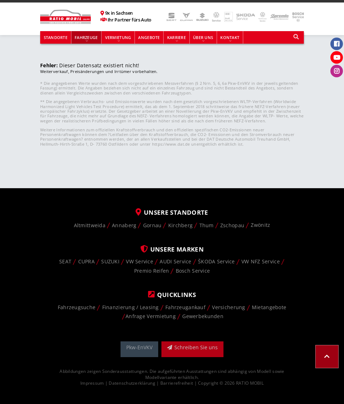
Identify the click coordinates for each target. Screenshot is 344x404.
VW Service (139, 261)
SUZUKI (110, 261)
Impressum (92, 383)
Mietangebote (269, 307)
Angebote (149, 37)
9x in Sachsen (119, 13)
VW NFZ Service (260, 261)
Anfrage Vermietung (151, 316)
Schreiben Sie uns (192, 347)
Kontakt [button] (229, 37)
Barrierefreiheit (176, 383)
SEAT (65, 261)
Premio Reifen (151, 270)
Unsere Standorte (172, 212)
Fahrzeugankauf (185, 307)
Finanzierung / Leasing (130, 307)
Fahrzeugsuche (77, 307)
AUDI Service (175, 261)
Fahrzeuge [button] (86, 37)
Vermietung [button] (118, 37)
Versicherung (228, 307)
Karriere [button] (176, 37)
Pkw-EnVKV (139, 347)
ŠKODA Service (216, 261)
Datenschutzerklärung (132, 383)
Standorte (56, 37)
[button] (327, 356)
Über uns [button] (203, 37)
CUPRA (86, 261)
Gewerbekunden (202, 316)
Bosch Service (193, 270)
